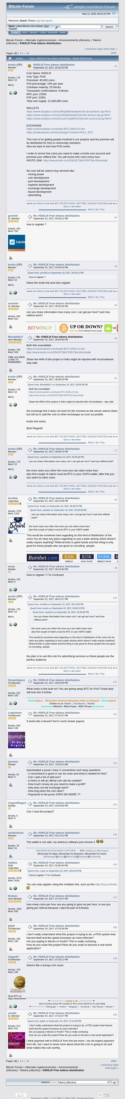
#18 (115, 927)
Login (43, 33)
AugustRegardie (18, 802)
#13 (115, 763)
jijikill (11, 925)
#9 (116, 568)
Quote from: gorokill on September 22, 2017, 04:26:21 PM (55, 273)
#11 (115, 682)
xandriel (13, 303)
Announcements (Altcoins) (74, 40)
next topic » (111, 48)
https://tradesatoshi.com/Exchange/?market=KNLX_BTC (60, 132)
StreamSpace (16, 680)
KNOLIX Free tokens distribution (40, 43)
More (63, 33)
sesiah (12, 1013)
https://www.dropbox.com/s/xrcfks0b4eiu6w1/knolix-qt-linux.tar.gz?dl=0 (68, 115)
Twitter (68, 703)
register (48, 20)
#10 (115, 598)
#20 (115, 1014)
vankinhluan (16, 832)
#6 (116, 378)
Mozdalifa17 (15, 336)
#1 (116, 66)
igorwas (13, 761)
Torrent (12, 28)
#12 (115, 714)
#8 (116, 499)
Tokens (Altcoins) (30, 1070)
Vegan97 (13, 956)
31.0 (46, 26)
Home (15, 33)
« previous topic (93, 48)
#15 (115, 834)
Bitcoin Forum (14, 40)
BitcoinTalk (71, 856)
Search (34, 33)
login (38, 20)
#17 (115, 897)
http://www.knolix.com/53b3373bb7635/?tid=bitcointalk (75, 160)
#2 (116, 217)
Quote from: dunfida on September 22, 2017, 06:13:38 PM (55, 604)
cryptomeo (15, 712)
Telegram (83, 856)
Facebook (79, 703)
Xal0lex (12, 862)
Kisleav (12, 895)
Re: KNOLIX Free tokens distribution (56, 215)
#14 (115, 804)
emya (11, 566)
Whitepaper (50, 856)
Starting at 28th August (96, 850)
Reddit (91, 703)
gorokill (13, 215)
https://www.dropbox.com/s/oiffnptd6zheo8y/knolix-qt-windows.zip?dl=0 (69, 111)
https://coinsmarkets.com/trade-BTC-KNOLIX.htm (56, 128)
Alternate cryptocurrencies (40, 40)
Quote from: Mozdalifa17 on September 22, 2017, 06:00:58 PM (58, 385)
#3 (116, 266)
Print (113, 53)
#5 (116, 338)
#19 (115, 958)
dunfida (13, 498)
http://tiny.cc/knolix (106, 884)
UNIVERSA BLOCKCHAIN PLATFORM (55, 850)
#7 (116, 450)
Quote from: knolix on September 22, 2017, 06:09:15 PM (55, 506)
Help (24, 33)
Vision (61, 856)
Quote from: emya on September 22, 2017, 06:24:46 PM (54, 871)
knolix (12, 64)
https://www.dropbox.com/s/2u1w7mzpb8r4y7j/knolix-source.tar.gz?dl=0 (69, 118)
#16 (115, 864)
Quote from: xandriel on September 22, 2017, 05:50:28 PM (56, 457)
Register (53, 33)
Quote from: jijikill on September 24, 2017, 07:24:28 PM (54, 1021)
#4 (116, 305)
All (27, 53)
